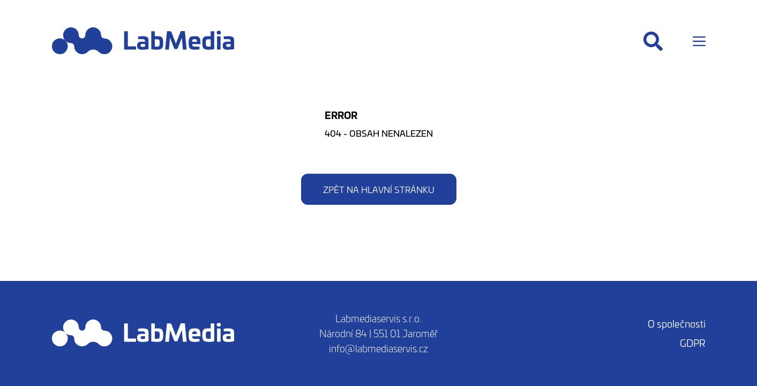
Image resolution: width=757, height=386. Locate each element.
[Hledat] (653, 41)
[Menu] (699, 41)
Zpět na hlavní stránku (378, 189)
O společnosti (677, 323)
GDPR (693, 343)
